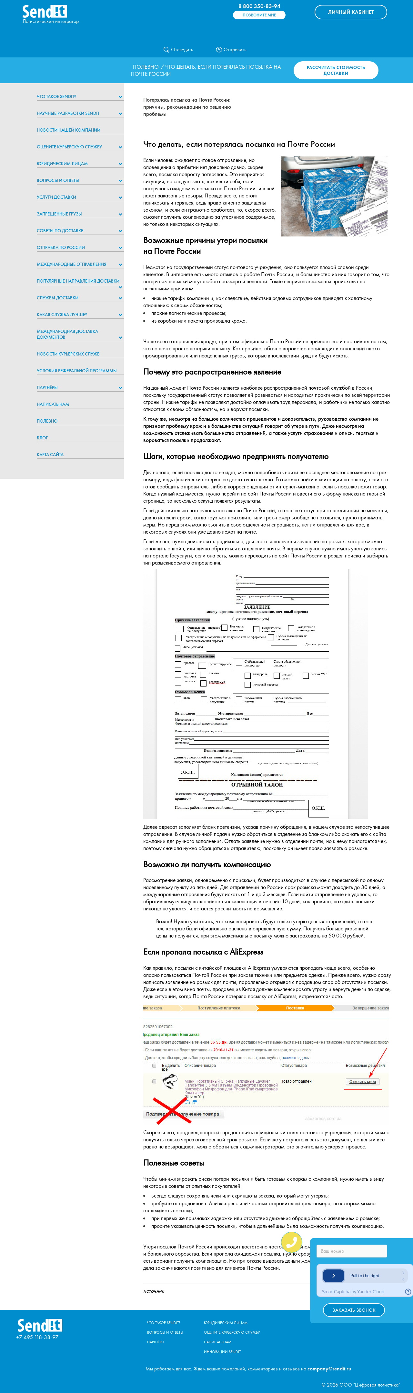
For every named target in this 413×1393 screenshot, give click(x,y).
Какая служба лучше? (62, 314)
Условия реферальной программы (77, 371)
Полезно (146, 66)
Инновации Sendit (222, 1351)
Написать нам (53, 404)
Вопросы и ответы (58, 180)
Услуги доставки (56, 197)
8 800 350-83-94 (259, 6)
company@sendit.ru (329, 1368)
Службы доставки (57, 298)
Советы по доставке (60, 231)
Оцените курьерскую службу (69, 147)
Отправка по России (61, 247)
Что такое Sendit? (56, 96)
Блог (42, 438)
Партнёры (47, 387)
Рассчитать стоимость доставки (336, 70)
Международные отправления (71, 264)
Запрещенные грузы (59, 214)
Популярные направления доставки (78, 281)
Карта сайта (50, 454)
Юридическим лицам (62, 163)
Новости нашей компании (68, 130)
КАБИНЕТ (351, 12)
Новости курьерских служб (68, 354)
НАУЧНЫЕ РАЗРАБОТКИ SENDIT (68, 113)
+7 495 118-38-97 (37, 1337)
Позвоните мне (259, 15)
